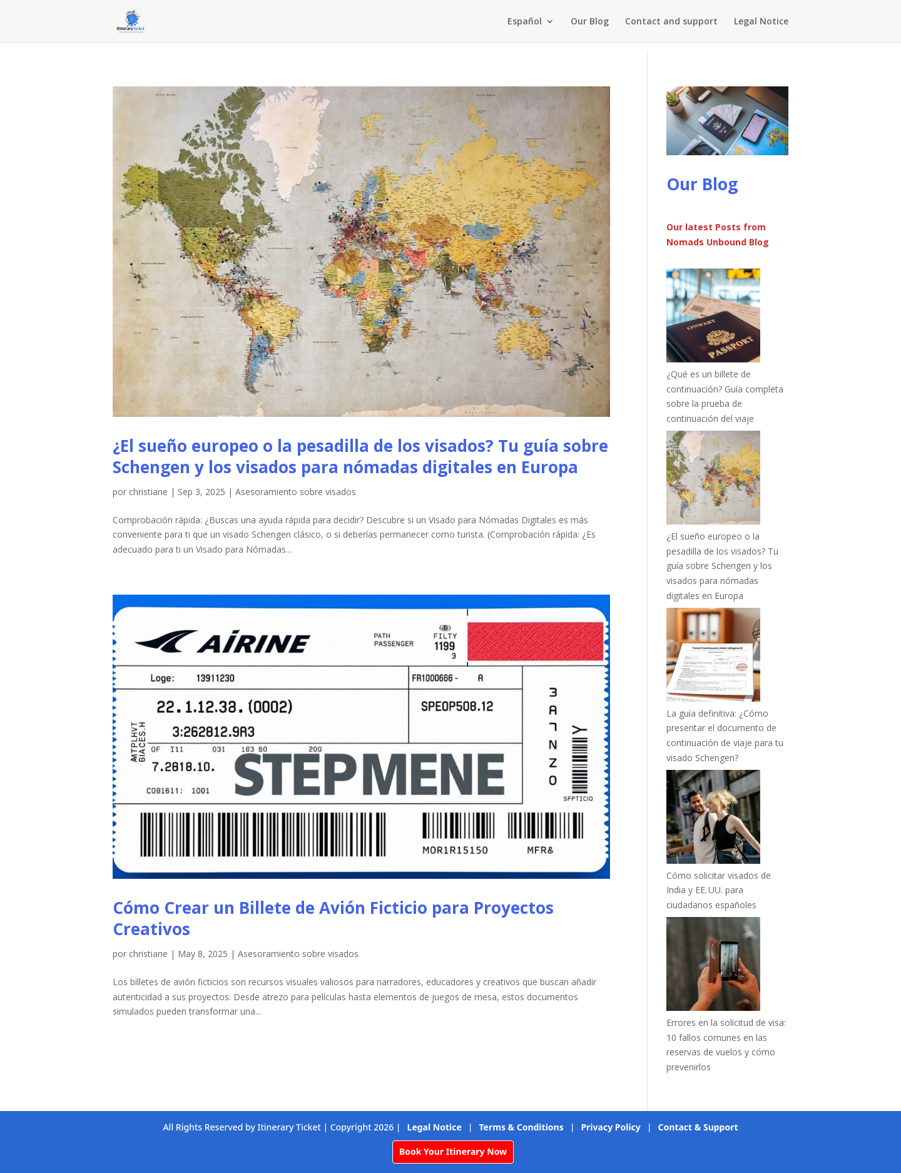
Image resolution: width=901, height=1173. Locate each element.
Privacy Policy (610, 1127)
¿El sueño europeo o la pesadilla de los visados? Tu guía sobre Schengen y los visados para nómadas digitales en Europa (360, 456)
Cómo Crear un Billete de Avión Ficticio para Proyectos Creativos (333, 918)
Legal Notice (761, 22)
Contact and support (671, 22)
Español (524, 22)
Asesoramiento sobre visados (295, 492)
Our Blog (590, 22)
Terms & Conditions (521, 1127)
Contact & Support (698, 1127)
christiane (148, 492)
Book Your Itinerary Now (453, 1151)
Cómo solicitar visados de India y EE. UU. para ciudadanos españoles (718, 890)
